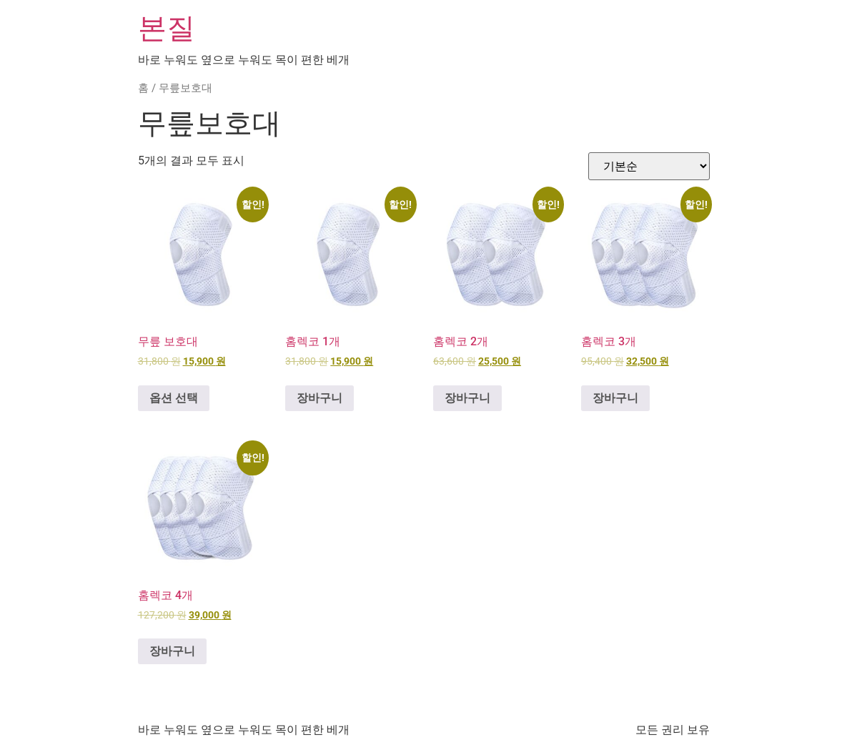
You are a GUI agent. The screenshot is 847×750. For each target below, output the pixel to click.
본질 (166, 28)
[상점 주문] (649, 166)
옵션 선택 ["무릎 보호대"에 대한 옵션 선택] (173, 398)
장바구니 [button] (319, 398)
